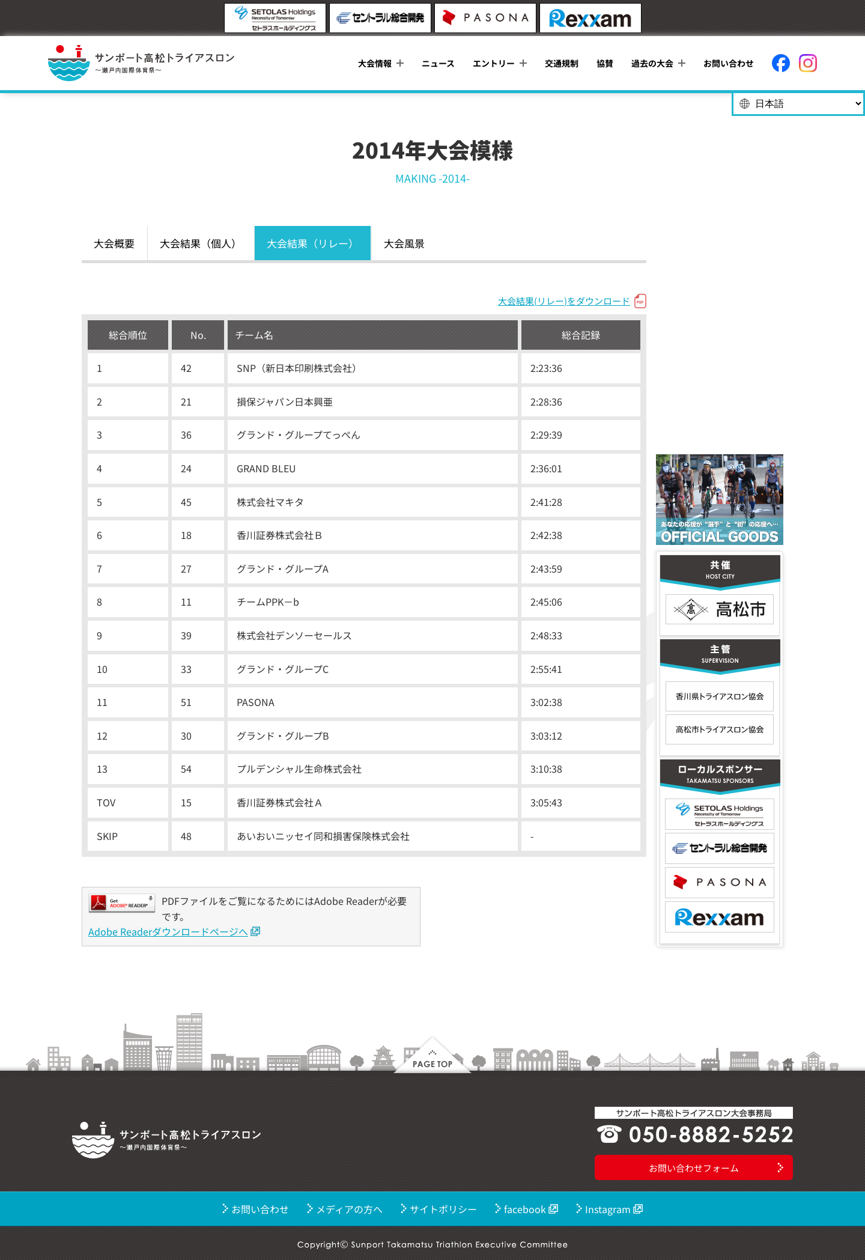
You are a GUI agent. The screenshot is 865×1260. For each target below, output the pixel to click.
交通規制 (561, 63)
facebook (525, 1209)
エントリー (494, 63)
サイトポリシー (443, 1209)
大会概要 (114, 243)
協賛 (604, 63)
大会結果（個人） (200, 243)
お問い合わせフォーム (694, 1167)
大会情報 (375, 63)
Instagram (608, 1209)
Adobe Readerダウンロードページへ (168, 931)
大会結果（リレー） (313, 243)
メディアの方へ (349, 1209)
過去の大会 (652, 63)
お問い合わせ (728, 63)
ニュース (438, 63)
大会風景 (404, 243)
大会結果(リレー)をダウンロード (564, 300)
